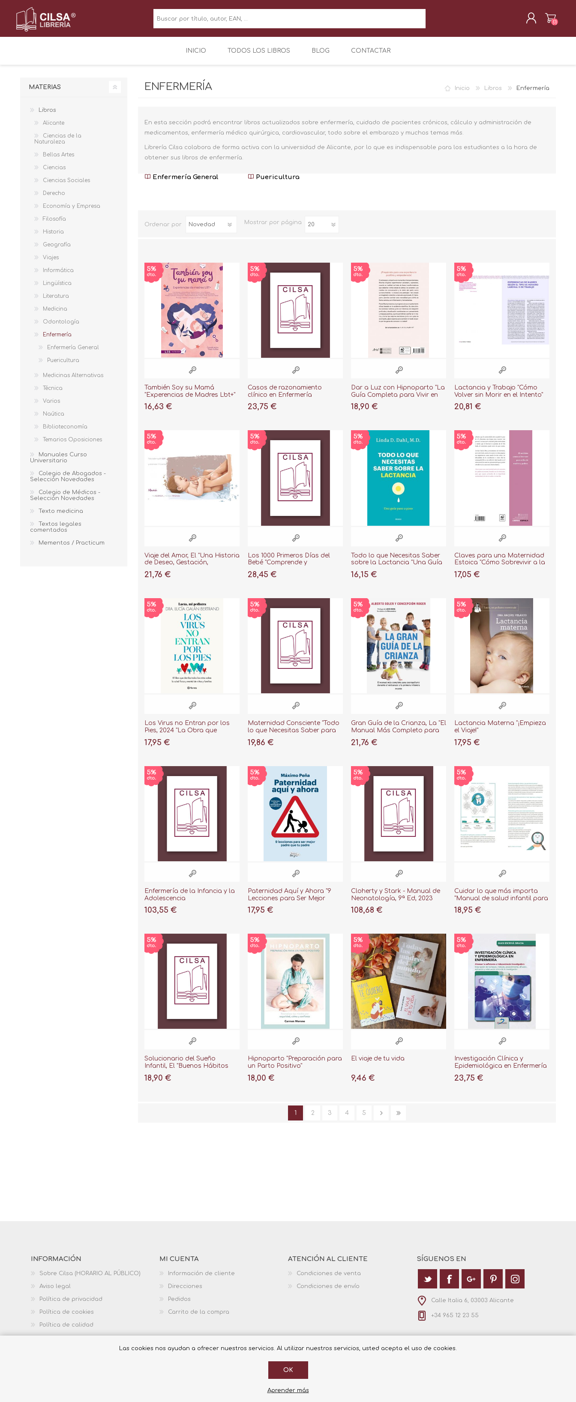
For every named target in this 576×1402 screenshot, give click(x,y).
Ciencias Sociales (66, 186)
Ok (288, 1370)
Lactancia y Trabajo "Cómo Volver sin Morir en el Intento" (498, 397)
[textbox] (289, 21)
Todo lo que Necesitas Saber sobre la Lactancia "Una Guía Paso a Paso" (396, 568)
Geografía (57, 251)
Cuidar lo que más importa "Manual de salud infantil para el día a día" (501, 904)
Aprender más (288, 1390)
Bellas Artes (58, 161)
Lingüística (57, 289)
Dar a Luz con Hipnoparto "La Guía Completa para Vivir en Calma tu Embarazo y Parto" (398, 400)
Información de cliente (201, 1279)
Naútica (53, 420)
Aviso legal (55, 1292)
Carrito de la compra (546, 21)
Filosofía (54, 225)
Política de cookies (66, 1318)
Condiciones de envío (328, 1292)
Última (398, 1118)
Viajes (51, 264)
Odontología (61, 328)
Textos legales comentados (55, 533)
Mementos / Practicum (72, 549)
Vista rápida (192, 376)
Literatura (56, 302)
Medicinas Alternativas (73, 381)
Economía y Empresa (71, 212)
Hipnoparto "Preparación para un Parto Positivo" (295, 1068)
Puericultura (274, 183)
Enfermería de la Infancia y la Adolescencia (189, 901)
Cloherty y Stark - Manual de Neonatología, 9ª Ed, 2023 (395, 901)
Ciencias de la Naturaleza (57, 145)
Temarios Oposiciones (72, 446)
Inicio (462, 94)
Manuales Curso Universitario (58, 464)
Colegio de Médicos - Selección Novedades (65, 501)
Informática (58, 276)
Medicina (55, 315)
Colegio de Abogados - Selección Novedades (68, 482)
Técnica (53, 394)
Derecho (54, 199)
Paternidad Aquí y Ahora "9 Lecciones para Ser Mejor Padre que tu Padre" (289, 904)
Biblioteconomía (65, 433)
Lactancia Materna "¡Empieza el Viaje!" (500, 733)
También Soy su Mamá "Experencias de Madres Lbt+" (189, 397)
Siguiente (381, 1118)
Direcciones (185, 1292)
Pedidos (179, 1305)
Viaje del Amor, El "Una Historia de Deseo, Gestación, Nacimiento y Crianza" (192, 568)
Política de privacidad (70, 1305)
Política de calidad (66, 1331)
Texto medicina (61, 517)
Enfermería (57, 341)
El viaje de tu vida (378, 1064)
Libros (493, 94)
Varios (51, 407)
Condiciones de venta (329, 1279)
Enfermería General (181, 183)
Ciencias (54, 174)
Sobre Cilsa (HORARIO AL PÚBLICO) (90, 1279)
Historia (53, 238)
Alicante (53, 129)
